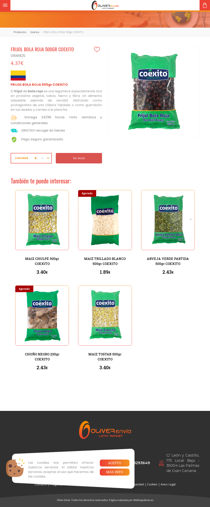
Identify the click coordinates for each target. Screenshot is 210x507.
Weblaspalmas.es (143, 500)
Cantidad (21, 158)
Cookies (152, 484)
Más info (114, 472)
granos (34, 32)
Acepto (114, 463)
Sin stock (79, 158)
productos (20, 32)
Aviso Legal (168, 484)
